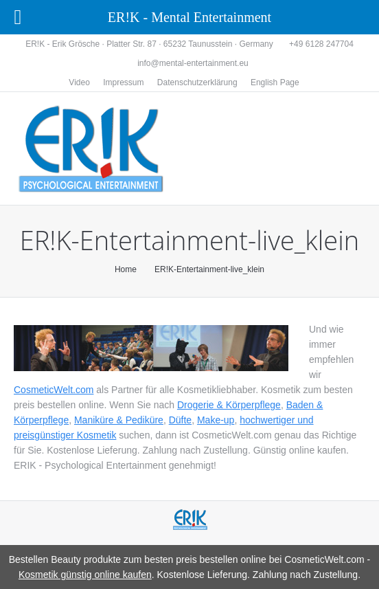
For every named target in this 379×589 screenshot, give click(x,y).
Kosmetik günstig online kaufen (85, 574)
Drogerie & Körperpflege (229, 404)
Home (126, 269)
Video (79, 82)
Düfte (180, 419)
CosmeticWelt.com (53, 389)
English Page (275, 82)
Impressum (123, 82)
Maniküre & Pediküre (118, 419)
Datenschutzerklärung (197, 82)
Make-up (215, 419)
